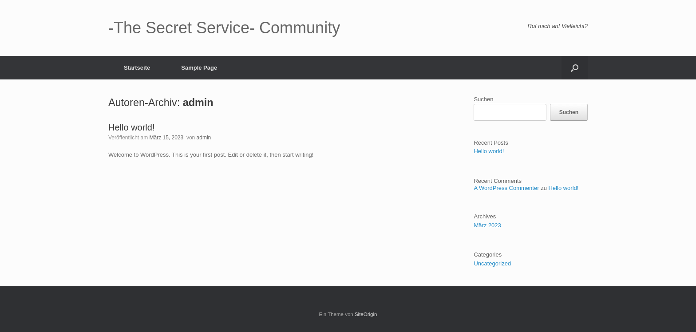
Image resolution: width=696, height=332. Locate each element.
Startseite (137, 67)
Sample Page (199, 67)
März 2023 (487, 225)
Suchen (483, 99)
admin (198, 102)
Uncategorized (492, 263)
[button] (575, 67)
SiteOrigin (366, 314)
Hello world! (131, 127)
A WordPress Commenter (506, 188)
